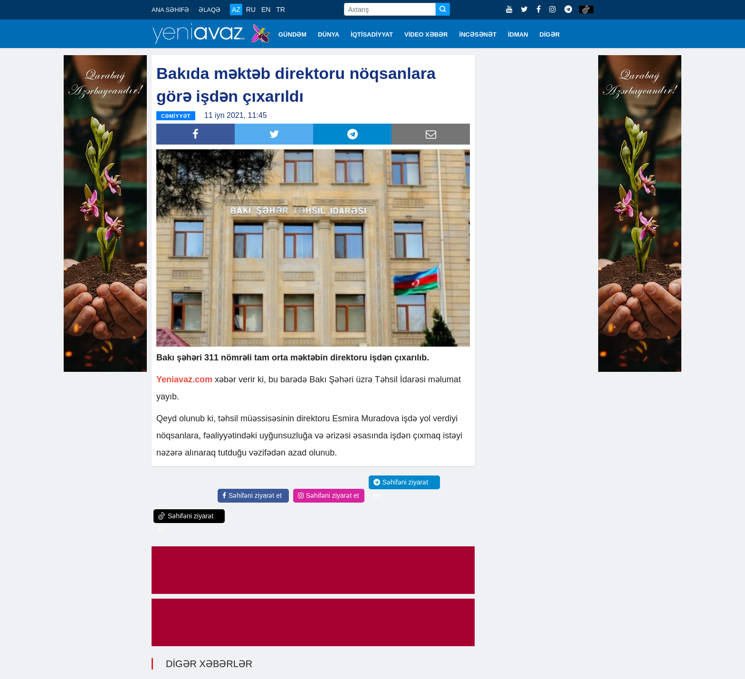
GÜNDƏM (292, 34)
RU (251, 9)
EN (265, 9)
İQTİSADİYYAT (372, 34)
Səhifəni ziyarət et (252, 495)
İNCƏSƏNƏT (478, 34)
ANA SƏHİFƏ (170, 9)
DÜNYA (328, 34)
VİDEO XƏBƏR (426, 34)
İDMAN (518, 34)
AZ (236, 9)
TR (280, 9)
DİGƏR (550, 34)
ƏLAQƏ (209, 9)
